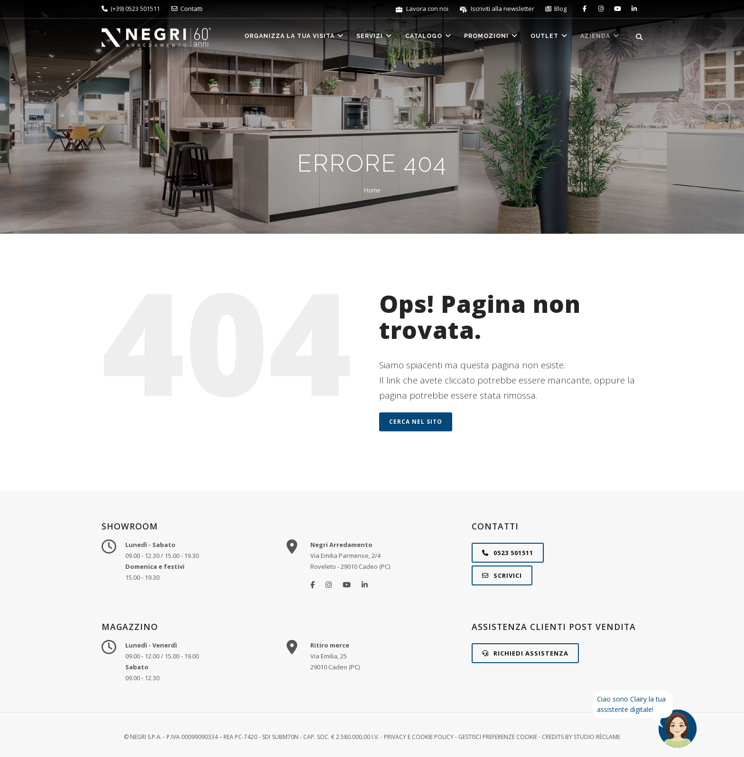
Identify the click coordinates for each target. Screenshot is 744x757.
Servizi (362, 37)
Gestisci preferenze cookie (497, 737)
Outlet (545, 37)
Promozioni (484, 37)
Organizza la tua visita (279, 37)
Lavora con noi (422, 8)
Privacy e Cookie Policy (419, 737)
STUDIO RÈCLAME (597, 737)
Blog (556, 8)
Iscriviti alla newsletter (497, 8)
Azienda (599, 37)
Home (372, 190)
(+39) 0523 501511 (131, 8)
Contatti (187, 8)
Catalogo (419, 37)
